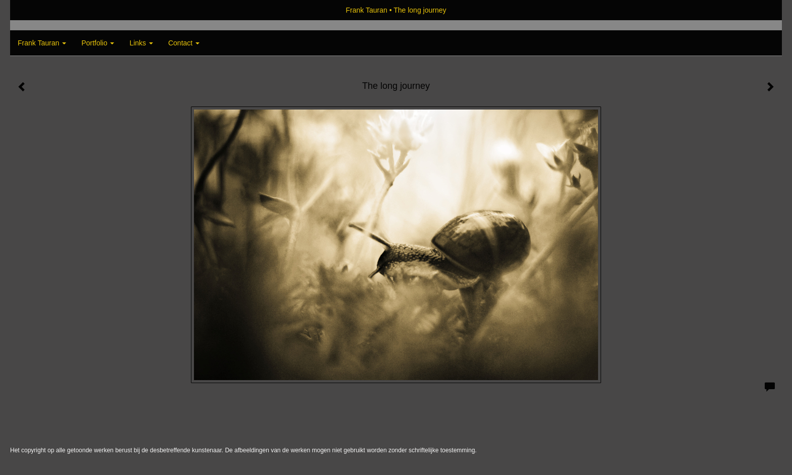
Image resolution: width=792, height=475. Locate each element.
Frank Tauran (366, 10)
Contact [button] (184, 43)
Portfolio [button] (97, 43)
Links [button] (141, 43)
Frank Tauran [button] (42, 43)
